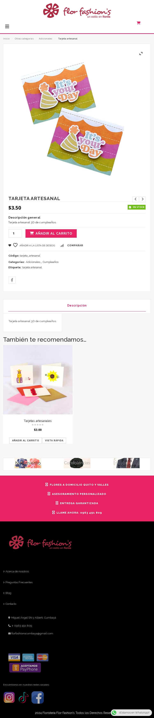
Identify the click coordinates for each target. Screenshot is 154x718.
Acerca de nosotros (17, 571)
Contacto (11, 603)
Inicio (6, 38)
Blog (8, 593)
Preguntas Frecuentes (19, 582)
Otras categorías (24, 38)
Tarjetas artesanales (38, 421)
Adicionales (45, 38)
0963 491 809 (23, 625)
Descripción (77, 305)
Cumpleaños (50, 262)
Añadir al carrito (54, 233)
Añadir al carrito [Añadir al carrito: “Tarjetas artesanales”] (25, 440)
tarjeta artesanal (32, 267)
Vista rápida (54, 440)
